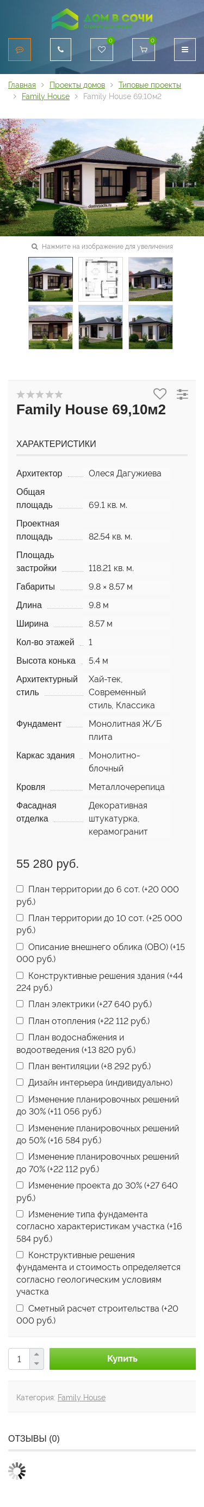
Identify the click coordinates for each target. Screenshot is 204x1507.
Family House (82, 1397)
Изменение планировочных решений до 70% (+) (97, 1162)
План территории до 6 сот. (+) (97, 895)
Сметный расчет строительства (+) (97, 1314)
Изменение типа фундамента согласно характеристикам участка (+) (99, 1226)
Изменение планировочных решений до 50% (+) (97, 1134)
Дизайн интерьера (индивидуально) (94, 1082)
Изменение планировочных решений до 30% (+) (97, 1105)
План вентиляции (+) (83, 1066)
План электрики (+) (84, 1004)
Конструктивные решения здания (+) (99, 982)
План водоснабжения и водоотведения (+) (75, 1043)
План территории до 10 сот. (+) (99, 924)
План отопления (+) (83, 1021)
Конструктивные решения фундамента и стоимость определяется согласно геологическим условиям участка (98, 1273)
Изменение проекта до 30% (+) (97, 1191)
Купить (122, 1358)
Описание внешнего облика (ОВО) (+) (100, 953)
